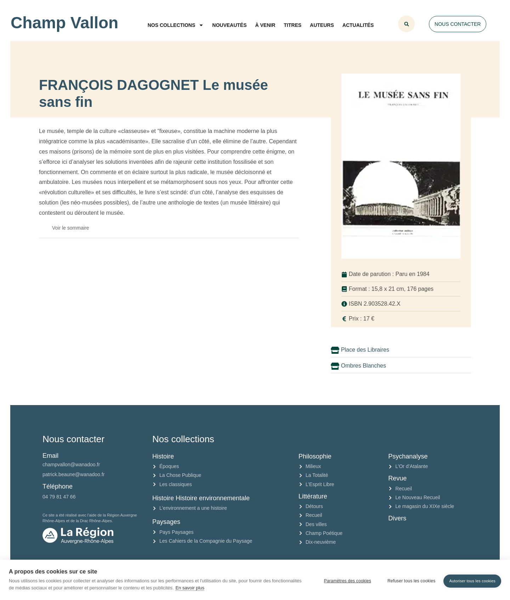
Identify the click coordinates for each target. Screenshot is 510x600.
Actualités (358, 25)
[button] (406, 24)
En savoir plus (189, 587)
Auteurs (322, 25)
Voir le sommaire (70, 228)
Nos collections (176, 25)
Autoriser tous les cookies (472, 579)
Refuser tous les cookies (409, 579)
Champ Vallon (64, 22)
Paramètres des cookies (345, 579)
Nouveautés (229, 25)
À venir (265, 25)
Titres (292, 25)
